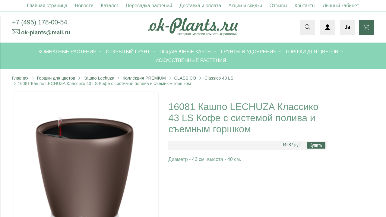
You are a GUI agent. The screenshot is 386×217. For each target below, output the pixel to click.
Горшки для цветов (56, 78)
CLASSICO (185, 78)
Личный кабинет (341, 5)
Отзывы (278, 5)
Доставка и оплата (200, 5)
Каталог (109, 5)
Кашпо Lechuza (99, 78)
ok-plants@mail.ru (45, 32)
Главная (20, 78)
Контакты (305, 5)
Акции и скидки (245, 5)
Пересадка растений (149, 5)
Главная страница (47, 5)
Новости (84, 5)
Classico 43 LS (218, 78)
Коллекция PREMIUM (144, 78)
